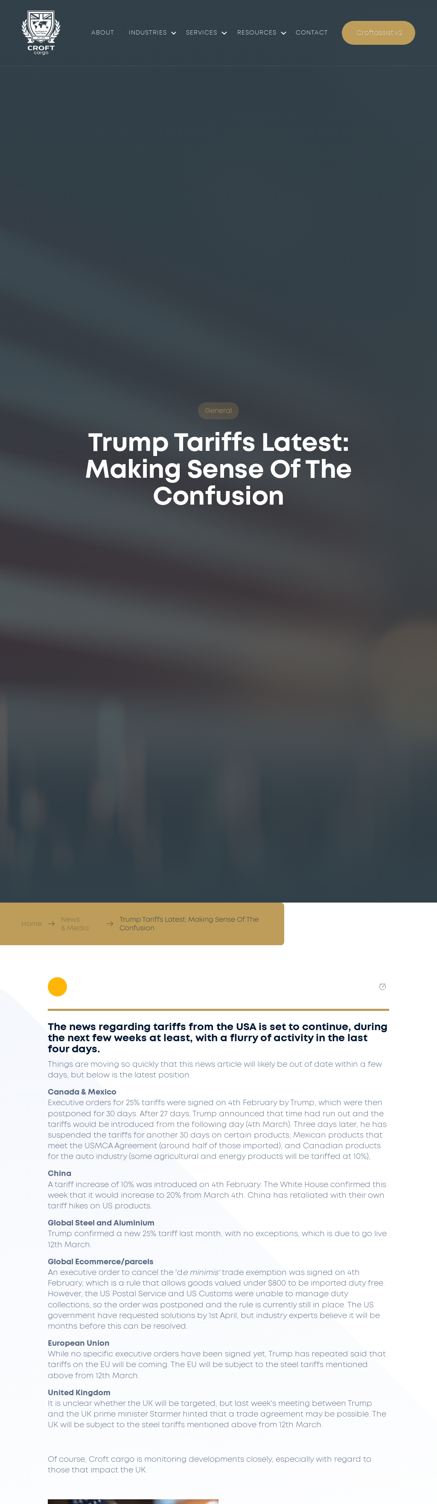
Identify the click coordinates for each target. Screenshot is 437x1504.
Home (31, 923)
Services (201, 33)
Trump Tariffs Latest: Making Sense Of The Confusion (189, 924)
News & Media (75, 924)
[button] (150, 32)
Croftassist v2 (379, 32)
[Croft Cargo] (41, 33)
